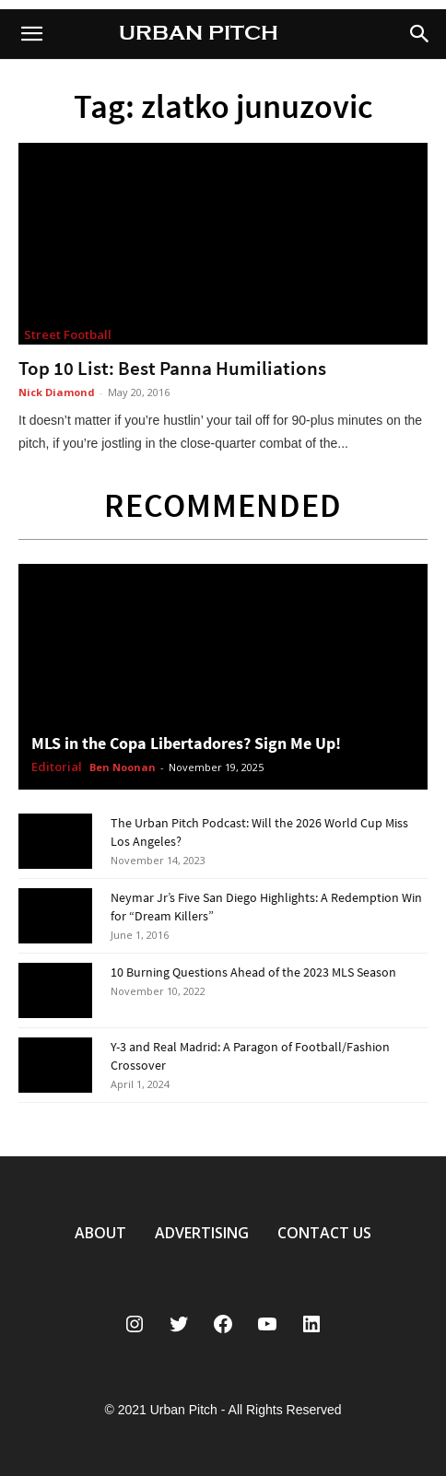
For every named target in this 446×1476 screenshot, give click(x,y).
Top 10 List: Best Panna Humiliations (172, 368)
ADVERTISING (202, 1233)
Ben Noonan (122, 767)
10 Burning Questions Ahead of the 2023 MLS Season (253, 972)
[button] (420, 34)
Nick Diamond (56, 392)
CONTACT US (324, 1233)
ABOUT (100, 1233)
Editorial (56, 767)
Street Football (68, 334)
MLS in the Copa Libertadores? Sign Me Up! (186, 743)
